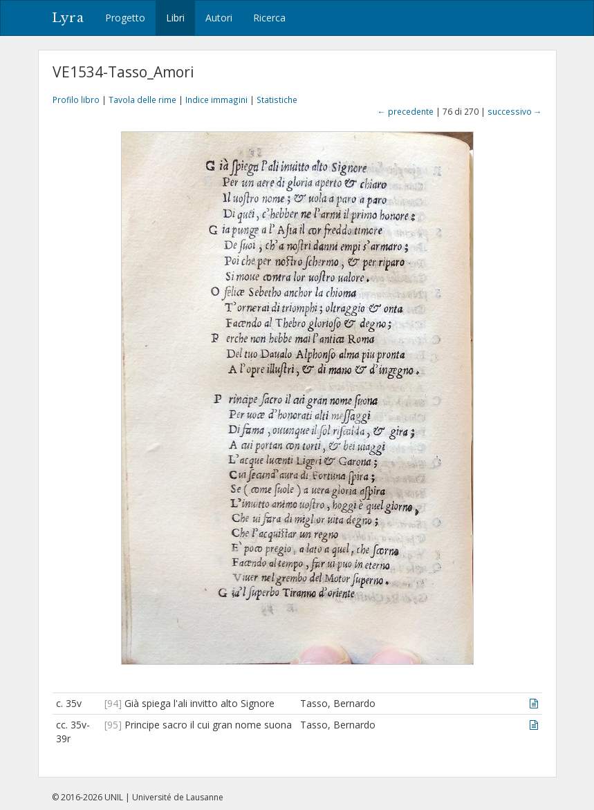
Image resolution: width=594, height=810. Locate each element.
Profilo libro (76, 99)
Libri (175, 17)
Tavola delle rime (142, 99)
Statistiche (277, 99)
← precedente (406, 111)
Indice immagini (216, 99)
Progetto (125, 17)
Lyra (68, 18)
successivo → (515, 111)
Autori (218, 17)
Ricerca (269, 17)
